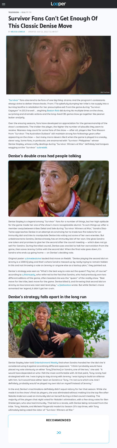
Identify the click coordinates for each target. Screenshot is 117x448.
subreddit (42, 147)
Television (13, 12)
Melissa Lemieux (18, 32)
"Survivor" (13, 100)
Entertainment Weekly (46, 362)
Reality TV (26, 12)
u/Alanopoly (28, 274)
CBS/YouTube (105, 92)
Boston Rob (53, 110)
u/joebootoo (64, 285)
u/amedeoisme (33, 258)
